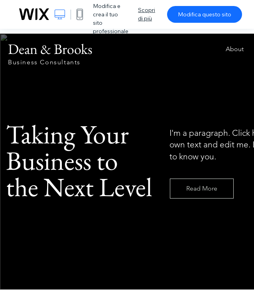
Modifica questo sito (204, 14)
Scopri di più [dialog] (146, 14)
